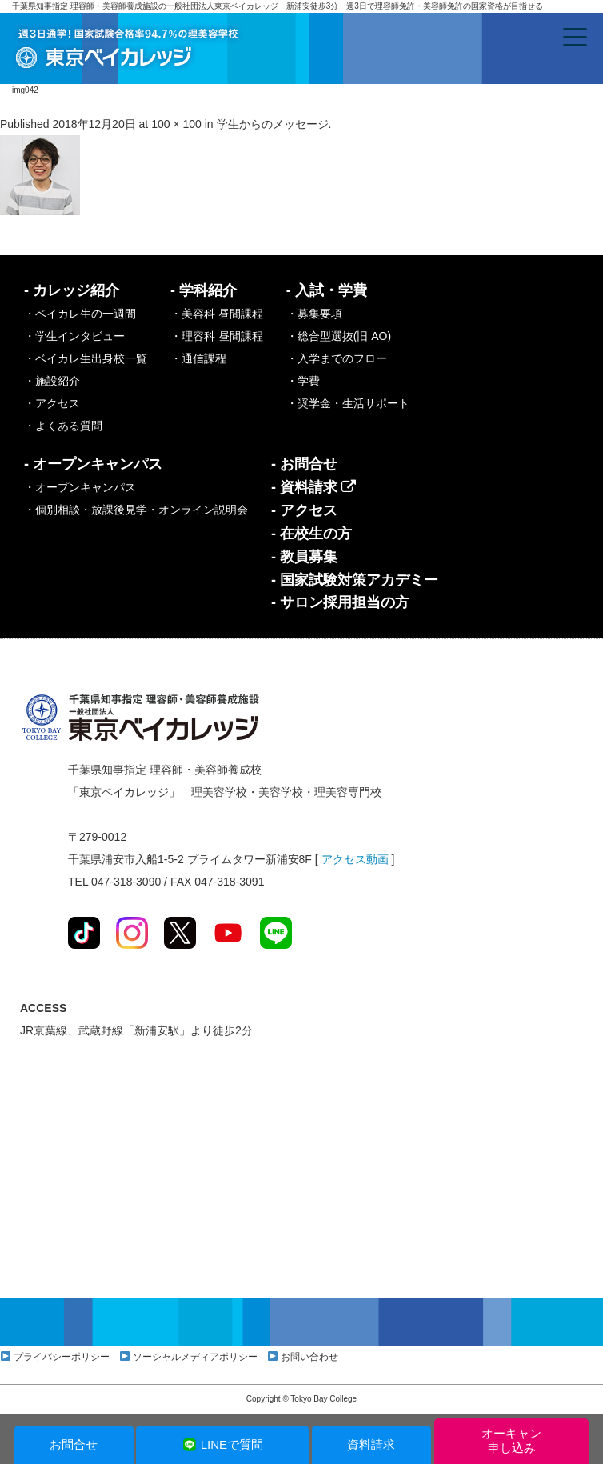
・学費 (303, 380)
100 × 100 (176, 124)
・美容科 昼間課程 (216, 313)
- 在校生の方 (311, 534)
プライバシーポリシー (62, 1356)
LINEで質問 (222, 1444)
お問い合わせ (309, 1356)
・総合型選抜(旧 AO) (338, 336)
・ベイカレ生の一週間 (80, 313)
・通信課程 (198, 358)
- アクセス (304, 510)
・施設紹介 (52, 380)
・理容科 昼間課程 (216, 336)
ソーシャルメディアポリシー (195, 1356)
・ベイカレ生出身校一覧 (85, 358)
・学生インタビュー (74, 336)
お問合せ (74, 1444)
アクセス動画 (355, 859)
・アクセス (52, 403)
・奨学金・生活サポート (347, 403)
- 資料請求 (313, 487)
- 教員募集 (304, 557)
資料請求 (371, 1444)
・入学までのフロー (336, 358)
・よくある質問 (63, 425)
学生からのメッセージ (273, 124)
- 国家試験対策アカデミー (354, 580)
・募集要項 (314, 313)
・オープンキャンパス (80, 487)
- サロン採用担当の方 (340, 602)
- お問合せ (304, 464)
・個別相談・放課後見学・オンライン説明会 (136, 509)
